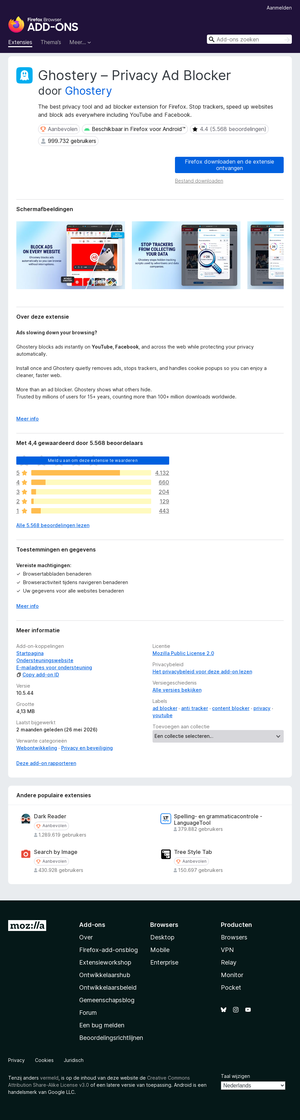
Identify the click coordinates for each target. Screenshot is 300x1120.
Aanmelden (279, 8)
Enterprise (164, 962)
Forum (88, 1012)
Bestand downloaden (199, 181)
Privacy (16, 1060)
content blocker (230, 708)
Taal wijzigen (235, 1076)
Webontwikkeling (36, 748)
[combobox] (249, 39)
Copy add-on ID (37, 674)
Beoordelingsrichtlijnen (111, 1037)
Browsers (234, 937)
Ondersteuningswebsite (44, 660)
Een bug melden (101, 1025)
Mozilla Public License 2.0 (183, 653)
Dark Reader (50, 816)
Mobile (160, 949)
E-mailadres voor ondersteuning (54, 667)
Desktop (162, 937)
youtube (163, 715)
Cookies (44, 1060)
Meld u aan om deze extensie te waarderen (92, 460)
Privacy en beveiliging (87, 748)
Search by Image (55, 852)
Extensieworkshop (105, 962)
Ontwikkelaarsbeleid (108, 987)
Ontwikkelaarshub (104, 974)
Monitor (232, 974)
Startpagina (29, 653)
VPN (227, 949)
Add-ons (92, 924)
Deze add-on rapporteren (46, 763)
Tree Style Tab (193, 852)
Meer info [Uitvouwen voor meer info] (27, 419)
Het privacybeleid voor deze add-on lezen (202, 671)
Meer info (27, 606)
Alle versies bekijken (177, 690)
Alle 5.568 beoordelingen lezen (52, 525)
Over (86, 937)
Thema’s (50, 42)
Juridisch (74, 1060)
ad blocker (165, 708)
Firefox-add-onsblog (108, 949)
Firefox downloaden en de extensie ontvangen (229, 164)
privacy (261, 708)
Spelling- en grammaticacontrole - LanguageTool (218, 819)
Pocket (231, 987)
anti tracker (194, 708)
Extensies (20, 42)
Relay (228, 962)
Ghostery (88, 90)
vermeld (49, 1078)
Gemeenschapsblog (107, 1000)
